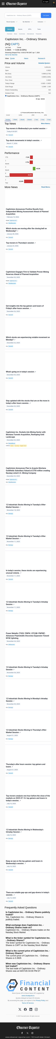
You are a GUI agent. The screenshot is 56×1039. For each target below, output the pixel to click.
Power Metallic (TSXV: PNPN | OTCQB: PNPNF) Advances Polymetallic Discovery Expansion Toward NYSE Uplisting (27, 635)
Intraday (8, 119)
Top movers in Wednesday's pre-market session (26, 128)
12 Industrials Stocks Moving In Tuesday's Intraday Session (27, 603)
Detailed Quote (43, 63)
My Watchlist (26, 21)
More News (45, 123)
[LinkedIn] (30, 1009)
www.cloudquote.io (28, 995)
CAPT (14, 44)
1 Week (15, 119)
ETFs (29, 29)
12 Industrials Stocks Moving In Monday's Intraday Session (27, 699)
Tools (39, 29)
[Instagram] (36, 1009)
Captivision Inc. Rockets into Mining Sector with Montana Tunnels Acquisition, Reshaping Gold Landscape (26, 434)
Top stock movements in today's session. (24, 140)
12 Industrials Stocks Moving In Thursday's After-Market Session (26, 731)
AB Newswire (11, 644)
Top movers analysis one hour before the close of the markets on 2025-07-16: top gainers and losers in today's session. (28, 798)
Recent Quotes (10, 21)
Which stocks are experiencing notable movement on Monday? (28, 338)
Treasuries (39, 34)
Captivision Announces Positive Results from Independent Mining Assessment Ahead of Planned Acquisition (27, 211)
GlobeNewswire (12, 223)
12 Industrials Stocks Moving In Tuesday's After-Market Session (26, 506)
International (30, 34)
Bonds (12, 445)
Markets (9, 29)
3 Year (42, 119)
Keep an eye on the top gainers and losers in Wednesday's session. (24, 862)
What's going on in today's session (21, 372)
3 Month (29, 119)
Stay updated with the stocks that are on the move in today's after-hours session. (27, 402)
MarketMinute (11, 443)
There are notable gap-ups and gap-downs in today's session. (27, 893)
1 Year (36, 119)
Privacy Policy (40, 1000)
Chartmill (10, 135)
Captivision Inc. (13, 220)
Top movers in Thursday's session (21, 243)
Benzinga (10, 513)
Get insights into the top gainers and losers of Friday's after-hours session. (25, 307)
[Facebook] (25, 1009)
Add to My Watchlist (11, 55)
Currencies (22, 34)
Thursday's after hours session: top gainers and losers (25, 765)
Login (46, 2)
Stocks (20, 29)
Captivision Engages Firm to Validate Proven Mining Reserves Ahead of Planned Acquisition (27, 273)
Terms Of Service (28, 1003)
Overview (9, 34)
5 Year (49, 119)
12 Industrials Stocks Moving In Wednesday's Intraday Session (24, 831)
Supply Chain (23, 445)
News (15, 34)
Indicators (40, 21)
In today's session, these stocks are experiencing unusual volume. (26, 571)
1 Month (22, 119)
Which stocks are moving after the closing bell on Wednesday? (26, 229)
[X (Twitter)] (20, 1009)
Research (41, 58)
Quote (12, 58)
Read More (45, 187)
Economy (17, 445)
